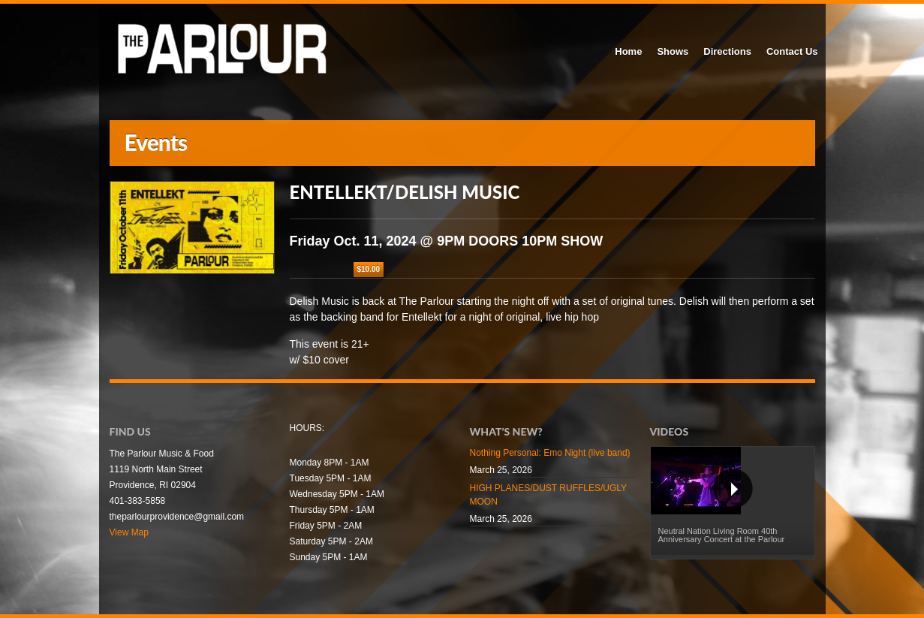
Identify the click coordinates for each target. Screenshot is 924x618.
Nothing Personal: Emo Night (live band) (550, 453)
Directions (727, 51)
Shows (672, 51)
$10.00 (369, 269)
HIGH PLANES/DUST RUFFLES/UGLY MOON (548, 495)
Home (628, 51)
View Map (129, 532)
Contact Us (792, 51)
